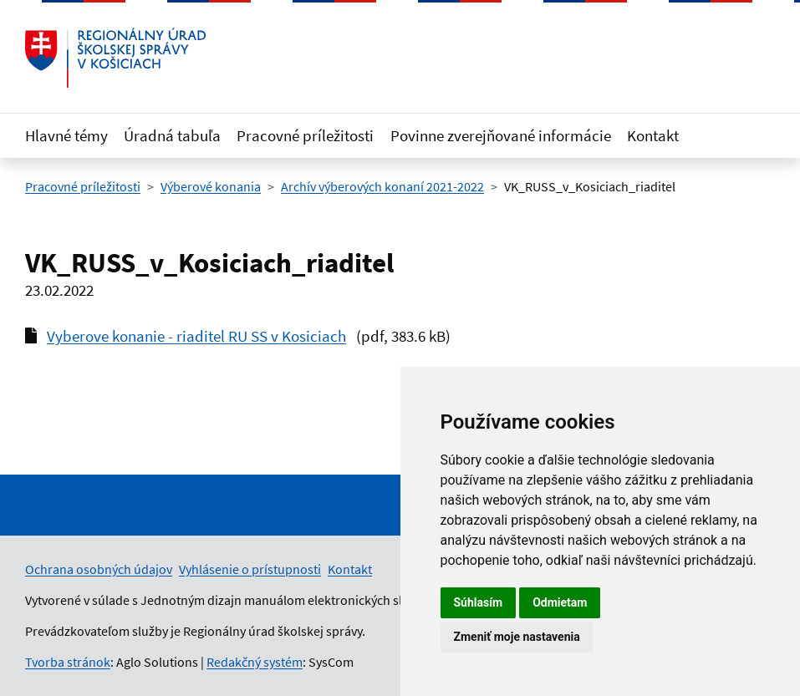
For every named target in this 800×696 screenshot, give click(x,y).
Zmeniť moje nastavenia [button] (517, 636)
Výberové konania (211, 186)
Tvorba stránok (67, 661)
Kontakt (653, 135)
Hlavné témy (66, 135)
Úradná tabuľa (172, 135)
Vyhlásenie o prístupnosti (250, 569)
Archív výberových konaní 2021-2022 (382, 186)
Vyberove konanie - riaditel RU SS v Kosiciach (196, 336)
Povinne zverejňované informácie (500, 135)
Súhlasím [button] (478, 602)
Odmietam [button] (559, 602)
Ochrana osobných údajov (98, 569)
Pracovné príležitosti (305, 135)
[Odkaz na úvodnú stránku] (115, 58)
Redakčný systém (254, 661)
